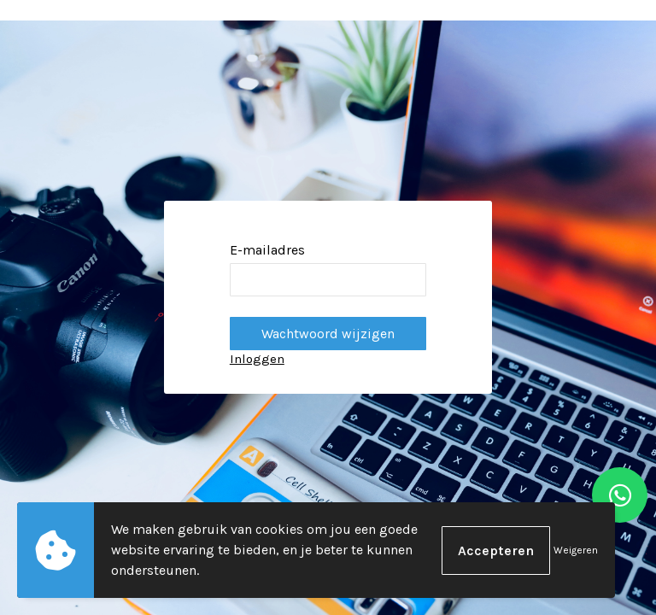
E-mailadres (267, 250)
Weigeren (576, 550)
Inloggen (257, 358)
